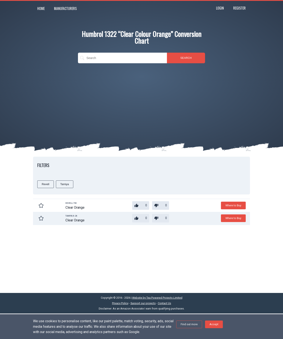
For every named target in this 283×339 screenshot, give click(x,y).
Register (239, 8)
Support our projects (143, 303)
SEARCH (185, 57)
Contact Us (164, 303)
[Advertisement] (141, 97)
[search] (122, 58)
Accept (213, 324)
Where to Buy (233, 205)
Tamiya (64, 184)
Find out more (189, 324)
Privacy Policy (120, 303)
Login (220, 8)
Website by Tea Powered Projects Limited (157, 297)
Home (41, 8)
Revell (45, 184)
